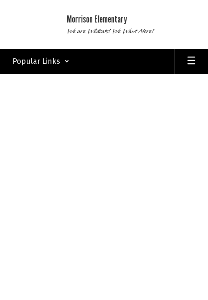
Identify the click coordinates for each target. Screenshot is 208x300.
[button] (41, 61)
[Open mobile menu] (191, 61)
